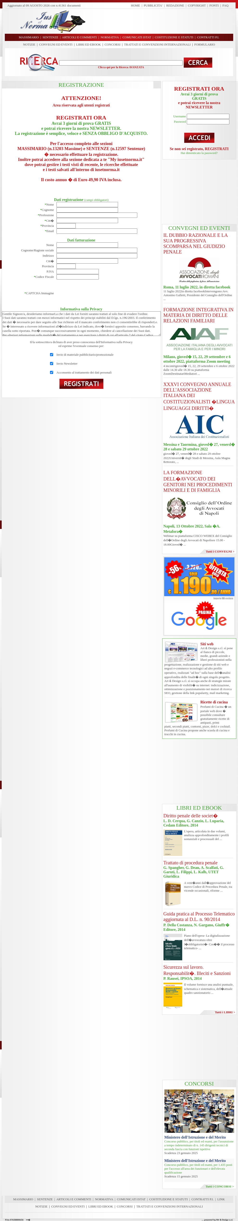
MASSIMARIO (23, 1199)
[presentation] (93, 293)
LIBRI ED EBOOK (88, 44)
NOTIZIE (29, 44)
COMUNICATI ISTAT (131, 1199)
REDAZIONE (175, 5)
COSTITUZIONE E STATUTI (168, 1199)
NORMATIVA (104, 1199)
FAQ (225, 5)
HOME (135, 5)
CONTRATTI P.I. (202, 1199)
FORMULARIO (204, 44)
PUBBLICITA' (153, 5)
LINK (221, 1199)
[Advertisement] (199, 192)
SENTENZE (45, 1199)
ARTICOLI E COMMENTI (73, 1199)
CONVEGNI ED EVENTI (56, 44)
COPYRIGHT (197, 5)
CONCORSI (112, 44)
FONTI (214, 5)
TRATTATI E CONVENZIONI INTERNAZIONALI (157, 44)
